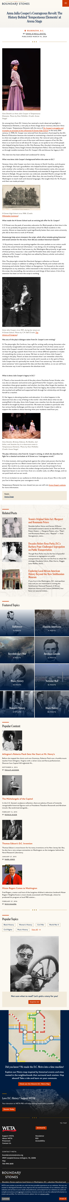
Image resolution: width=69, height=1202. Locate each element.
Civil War (40, 925)
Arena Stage (9, 497)
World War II (54, 925)
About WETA (7, 1138)
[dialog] (34, 1192)
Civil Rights (8, 930)
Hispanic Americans (52, 626)
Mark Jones (10, 859)
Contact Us (6, 1143)
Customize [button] (5, 1199)
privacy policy (44, 1194)
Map (4, 1161)
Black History (52, 708)
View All (35, 930)
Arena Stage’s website (57, 485)
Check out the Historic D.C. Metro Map (35, 1084)
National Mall (52, 681)
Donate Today (9, 1109)
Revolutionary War (17, 653)
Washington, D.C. (35, 31)
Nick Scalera (10, 904)
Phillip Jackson (12, 770)
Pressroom (6, 1141)
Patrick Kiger (11, 814)
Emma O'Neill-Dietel (36, 34)
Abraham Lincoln (52, 653)
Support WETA (8, 1136)
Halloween (17, 626)
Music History (17, 681)
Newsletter (39, 1136)
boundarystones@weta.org (12, 1155)
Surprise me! (34, 1002)
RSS (36, 1138)
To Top (63, 1123)
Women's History (17, 708)
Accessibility (40, 1141)
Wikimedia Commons (10, 216)
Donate (41, 1128)
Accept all (63, 1199)
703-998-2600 (7, 1164)
